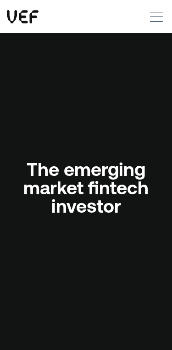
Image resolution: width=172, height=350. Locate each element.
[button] (153, 16)
